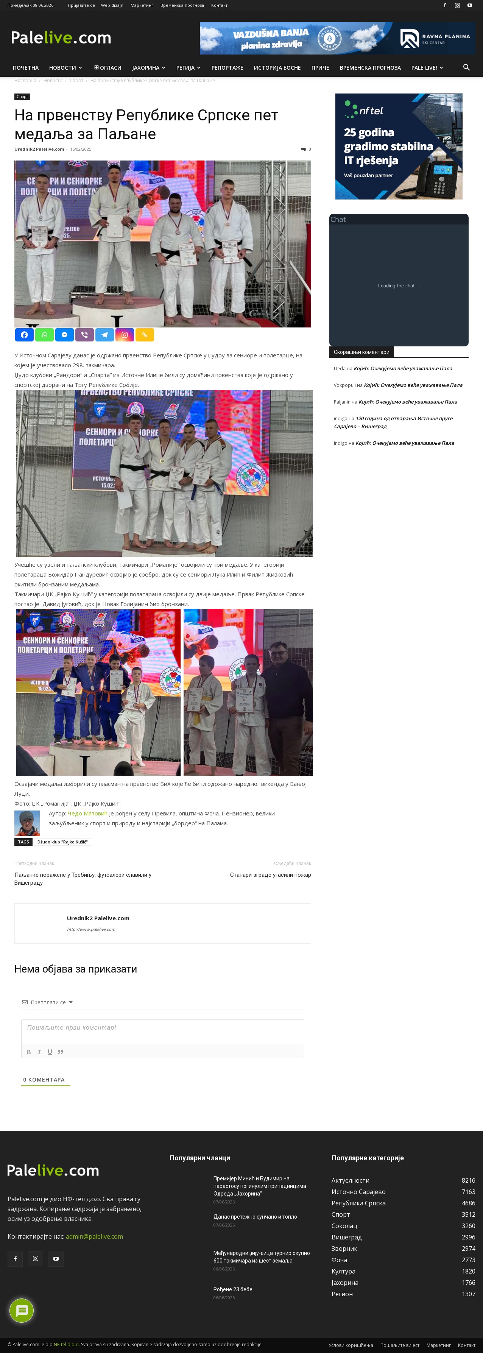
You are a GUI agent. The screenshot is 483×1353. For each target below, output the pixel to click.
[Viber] (84, 334)
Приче (320, 67)
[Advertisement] (399, 521)
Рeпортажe (227, 67)
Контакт (219, 5)
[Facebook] (24, 334)
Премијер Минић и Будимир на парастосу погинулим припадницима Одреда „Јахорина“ (259, 1186)
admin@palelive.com (94, 1236)
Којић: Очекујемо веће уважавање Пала (403, 368)
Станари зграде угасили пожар (270, 874)
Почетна (26, 67)
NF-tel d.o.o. (67, 1344)
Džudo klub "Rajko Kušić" (62, 842)
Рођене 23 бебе (232, 1289)
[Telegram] (104, 334)
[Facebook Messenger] (64, 334)
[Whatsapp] (44, 334)
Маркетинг (142, 5)
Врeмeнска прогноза (370, 67)
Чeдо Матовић (88, 813)
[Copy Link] (145, 334)
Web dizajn (112, 5)
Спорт (22, 96)
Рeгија (188, 67)
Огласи (107, 67)
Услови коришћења (351, 1345)
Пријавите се (81, 5)
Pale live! (427, 67)
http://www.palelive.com (91, 929)
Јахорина (148, 67)
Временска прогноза (182, 5)
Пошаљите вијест (399, 1345)
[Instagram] (124, 334)
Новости (65, 67)
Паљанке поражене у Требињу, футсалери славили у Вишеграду (82, 878)
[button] (466, 68)
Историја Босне (277, 67)
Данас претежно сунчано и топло (255, 1217)
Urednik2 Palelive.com (39, 149)
